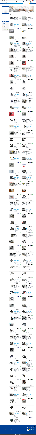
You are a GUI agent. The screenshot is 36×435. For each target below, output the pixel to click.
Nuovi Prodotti (28, 0)
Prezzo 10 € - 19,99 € (4, 23)
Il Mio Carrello (31, 0)
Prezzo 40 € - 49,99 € (4, 25)
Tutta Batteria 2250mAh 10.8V (5, 27)
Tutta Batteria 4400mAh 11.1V (5, 29)
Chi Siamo (26, 0)
